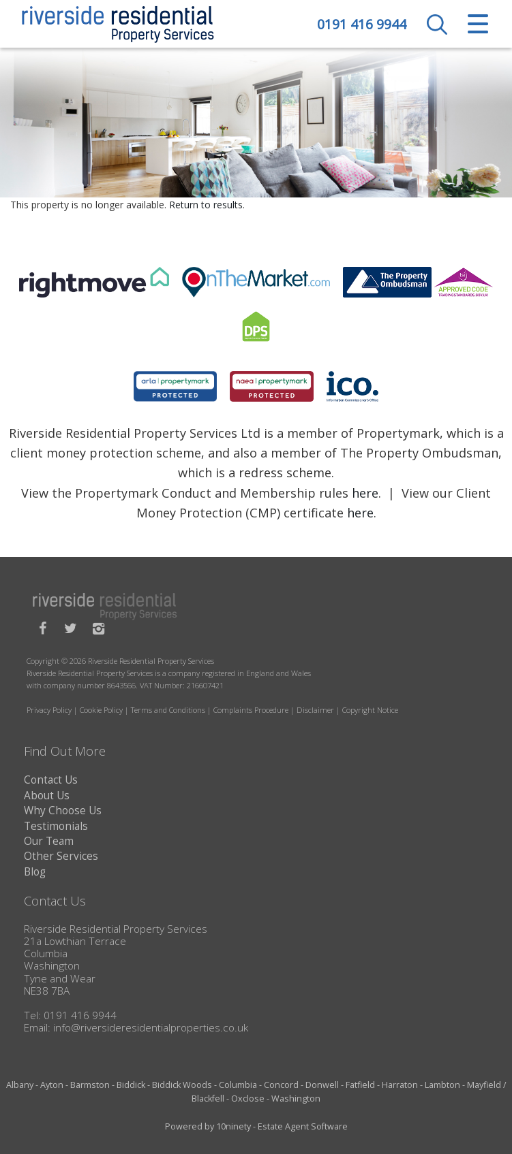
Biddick (131, 1085)
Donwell (322, 1085)
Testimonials (56, 826)
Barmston (90, 1085)
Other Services (61, 856)
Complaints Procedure (250, 710)
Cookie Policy (101, 710)
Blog (35, 872)
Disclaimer (315, 710)
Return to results (206, 204)
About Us (47, 795)
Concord (281, 1085)
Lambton (442, 1085)
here (365, 493)
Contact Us (51, 780)
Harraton (400, 1085)
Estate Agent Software (303, 1126)
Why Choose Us (63, 810)
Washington (295, 1098)
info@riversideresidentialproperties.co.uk (150, 1028)
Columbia (238, 1085)
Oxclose (248, 1098)
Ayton (51, 1085)
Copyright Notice (370, 710)
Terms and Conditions (168, 710)
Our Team (49, 841)
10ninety (233, 1126)
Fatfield (360, 1085)
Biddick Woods (182, 1085)
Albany (19, 1085)
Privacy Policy (49, 710)
